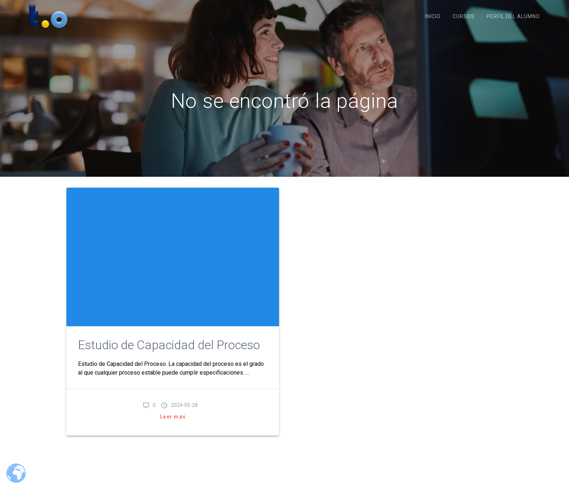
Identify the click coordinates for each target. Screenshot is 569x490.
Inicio (433, 16)
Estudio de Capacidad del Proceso (169, 345)
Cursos (464, 16)
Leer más (173, 417)
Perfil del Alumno (513, 16)
